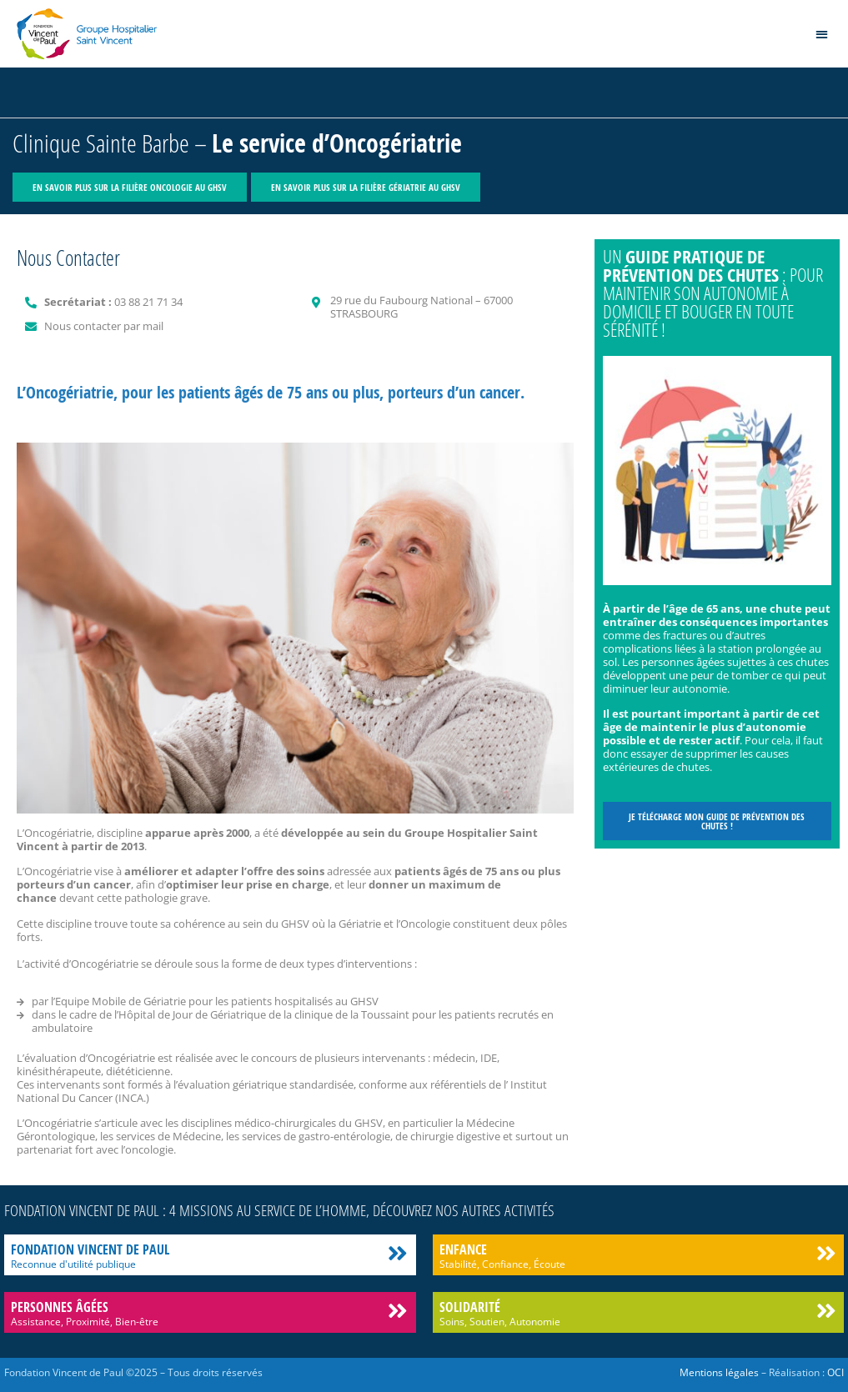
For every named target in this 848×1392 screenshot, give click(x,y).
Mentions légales (719, 1372)
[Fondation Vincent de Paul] (398, 1253)
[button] (822, 33)
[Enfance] (826, 1253)
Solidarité (469, 1307)
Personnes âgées (59, 1307)
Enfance (463, 1249)
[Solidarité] (826, 1310)
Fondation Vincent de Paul (90, 1249)
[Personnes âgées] (398, 1310)
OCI (835, 1372)
